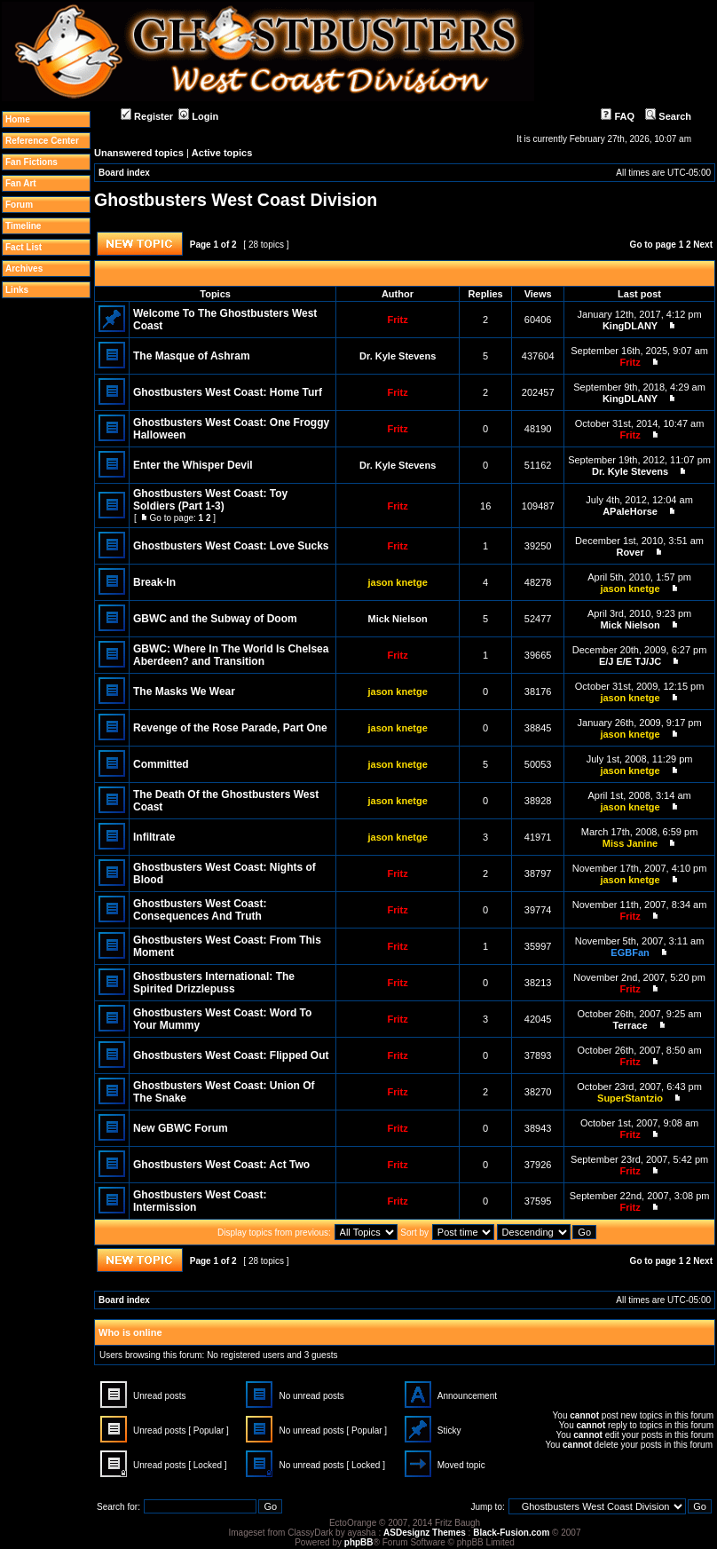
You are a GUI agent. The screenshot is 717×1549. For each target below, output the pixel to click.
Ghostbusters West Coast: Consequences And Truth (199, 909)
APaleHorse (630, 511)
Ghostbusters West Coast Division (235, 199)
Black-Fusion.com (511, 1532)
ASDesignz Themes (424, 1532)
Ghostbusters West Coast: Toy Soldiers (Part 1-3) (210, 499)
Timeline (23, 226)
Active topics (222, 152)
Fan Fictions (31, 162)
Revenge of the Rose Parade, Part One (230, 728)
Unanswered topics (139, 152)
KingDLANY (630, 325)
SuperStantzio (630, 1098)
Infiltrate (154, 837)
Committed (161, 764)
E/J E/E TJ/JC (630, 661)
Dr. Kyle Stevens (397, 356)
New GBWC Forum (180, 1128)
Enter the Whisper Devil (193, 465)
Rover (629, 552)
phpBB (359, 1542)
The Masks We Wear (184, 691)
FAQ (617, 116)
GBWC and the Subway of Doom (215, 618)
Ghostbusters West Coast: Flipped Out (230, 1055)
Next (703, 244)
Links (16, 290)
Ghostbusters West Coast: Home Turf (227, 392)
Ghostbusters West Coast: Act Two (221, 1164)
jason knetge (398, 582)
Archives (24, 268)
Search (668, 116)
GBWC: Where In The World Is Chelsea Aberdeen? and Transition (230, 655)
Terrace (630, 1025)
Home (17, 119)
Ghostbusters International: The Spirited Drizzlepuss (214, 982)
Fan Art (20, 183)
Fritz (398, 319)
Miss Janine (630, 843)
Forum (19, 204)
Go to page (653, 244)
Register (147, 116)
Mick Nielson (398, 618)
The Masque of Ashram (191, 356)
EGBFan (630, 952)
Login (198, 116)
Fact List (23, 247)
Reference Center (42, 141)
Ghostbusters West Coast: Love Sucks (231, 546)
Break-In (154, 582)
